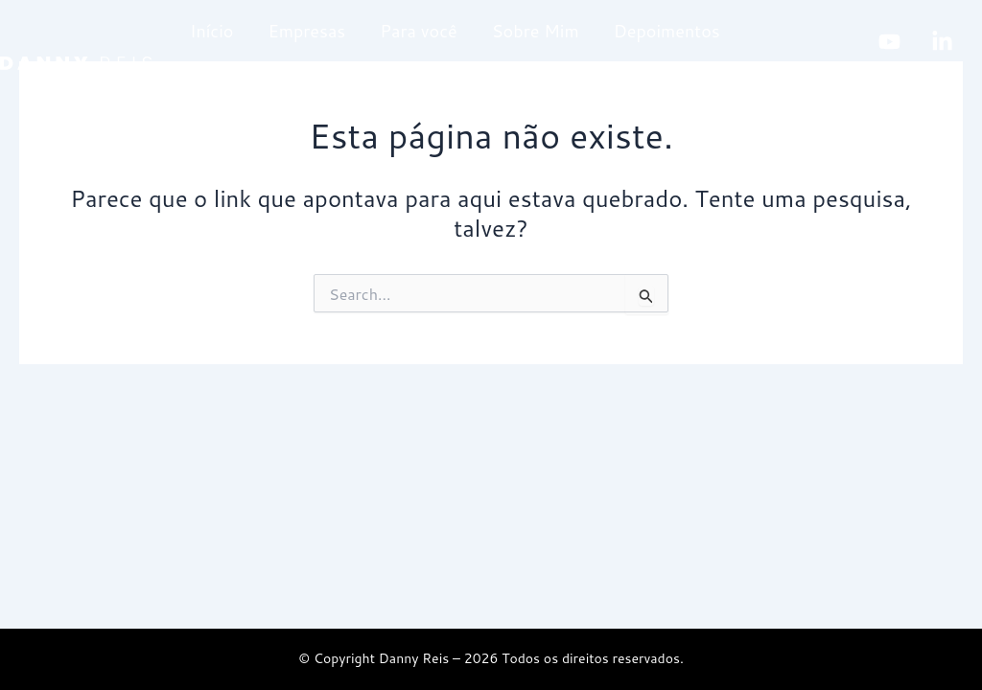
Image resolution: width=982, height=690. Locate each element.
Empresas (306, 30)
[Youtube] (889, 41)
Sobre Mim (535, 30)
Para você (418, 30)
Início (211, 30)
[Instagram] (895, 83)
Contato (222, 92)
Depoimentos (667, 30)
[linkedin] (942, 41)
